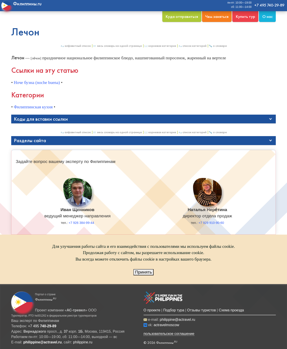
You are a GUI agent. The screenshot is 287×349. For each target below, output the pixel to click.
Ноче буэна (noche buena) (37, 82)
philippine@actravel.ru (177, 319)
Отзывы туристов (201, 310)
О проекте (152, 310)
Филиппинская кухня (33, 107)
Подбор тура (173, 310)
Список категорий (192, 46)
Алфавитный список (75, 46)
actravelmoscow (166, 325)
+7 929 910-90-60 (211, 223)
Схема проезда (231, 310)
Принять (143, 272)
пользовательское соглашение (169, 334)
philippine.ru (82, 342)
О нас (267, 16)
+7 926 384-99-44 (81, 223)
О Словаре (218, 46)
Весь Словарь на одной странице (117, 46)
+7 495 (42, 326)
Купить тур (245, 16)
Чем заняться (216, 16)
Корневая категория (160, 46)
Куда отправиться (181, 16)
